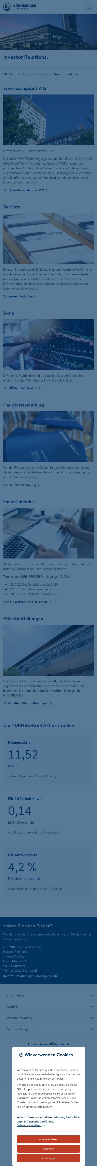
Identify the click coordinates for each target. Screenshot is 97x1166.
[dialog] (48, 1106)
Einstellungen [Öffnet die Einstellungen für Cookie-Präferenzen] (48, 1158)
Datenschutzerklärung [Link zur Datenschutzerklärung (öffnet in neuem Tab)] (30, 1125)
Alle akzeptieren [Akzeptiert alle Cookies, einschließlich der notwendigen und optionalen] (48, 1139)
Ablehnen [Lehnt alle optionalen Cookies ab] (48, 1149)
